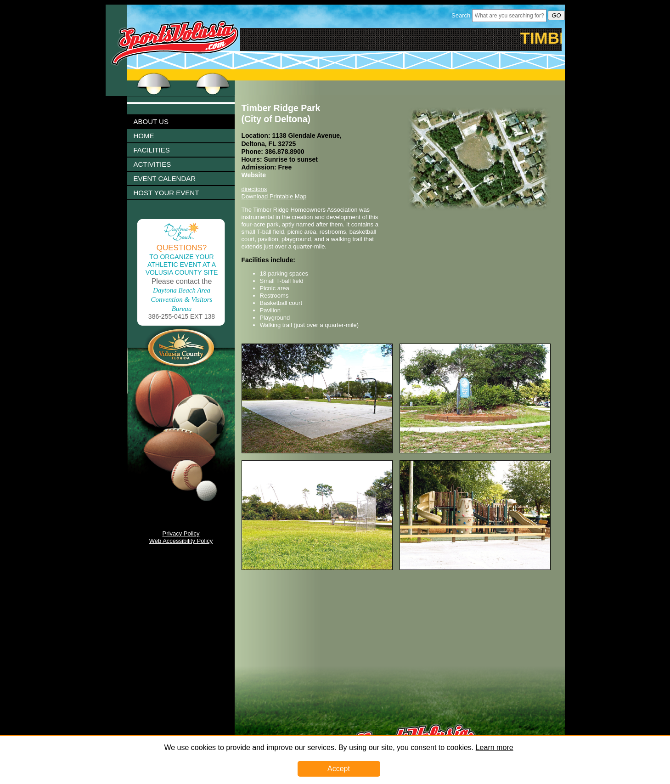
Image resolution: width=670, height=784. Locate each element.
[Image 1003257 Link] (475, 567)
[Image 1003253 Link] (475, 451)
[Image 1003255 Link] (317, 567)
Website (254, 175)
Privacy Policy (181, 533)
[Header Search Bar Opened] (509, 15)
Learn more (494, 747)
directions (254, 189)
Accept (338, 769)
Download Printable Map (274, 196)
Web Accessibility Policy (181, 540)
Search (460, 15)
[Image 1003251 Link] (317, 451)
